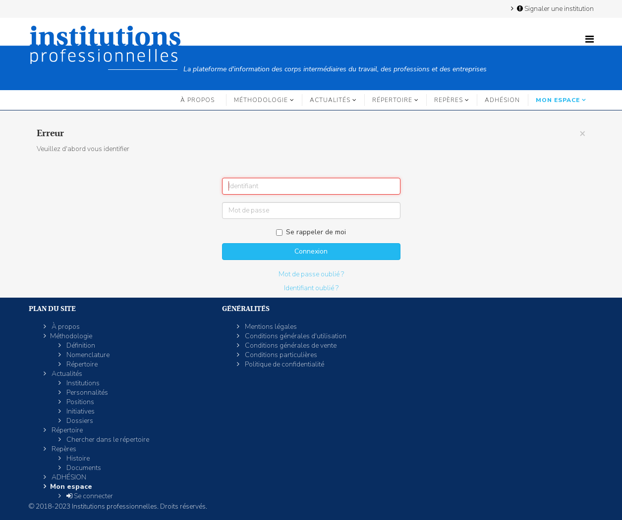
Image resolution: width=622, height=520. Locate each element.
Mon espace (558, 100)
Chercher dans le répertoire (107, 439)
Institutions (82, 383)
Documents (83, 467)
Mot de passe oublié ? (311, 274)
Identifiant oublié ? (311, 288)
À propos (197, 100)
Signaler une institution (554, 8)
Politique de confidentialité (283, 364)
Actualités (330, 100)
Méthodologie (261, 100)
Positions (79, 402)
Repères (448, 100)
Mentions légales (270, 326)
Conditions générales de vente (290, 345)
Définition (80, 345)
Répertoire (392, 100)
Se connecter (89, 496)
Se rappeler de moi (311, 232)
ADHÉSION (502, 100)
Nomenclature (87, 355)
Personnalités (86, 392)
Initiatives (80, 411)
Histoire (77, 458)
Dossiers (79, 420)
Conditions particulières (280, 355)
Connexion (311, 251)
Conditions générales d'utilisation (294, 336)
